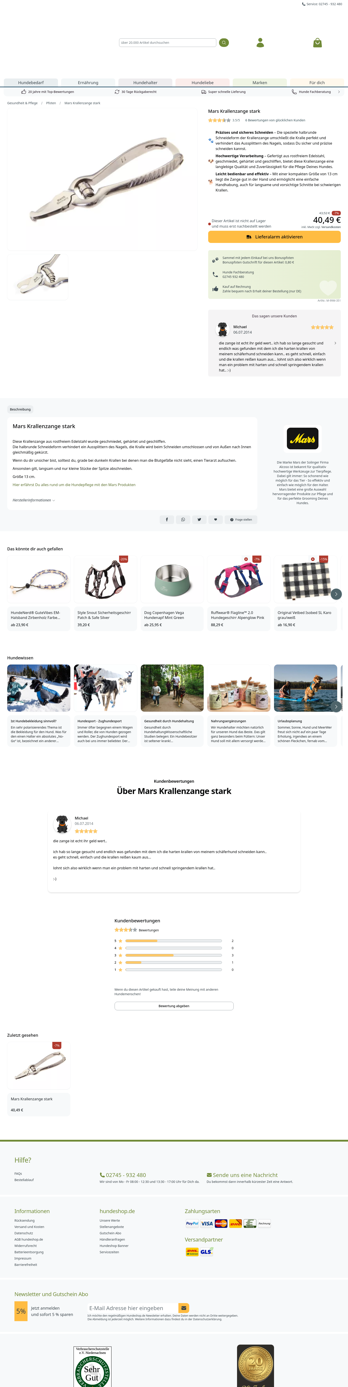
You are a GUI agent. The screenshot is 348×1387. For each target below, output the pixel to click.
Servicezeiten (109, 1200)
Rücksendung (24, 1169)
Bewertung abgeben (174, 954)
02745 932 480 (233, 225)
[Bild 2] (37, 226)
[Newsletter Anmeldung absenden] (183, 1257)
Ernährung (88, 31)
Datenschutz (23, 1181)
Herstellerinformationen (34, 448)
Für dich (317, 31)
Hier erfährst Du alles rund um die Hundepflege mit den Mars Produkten (74, 433)
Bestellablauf (24, 1128)
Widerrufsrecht (25, 1194)
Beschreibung (20, 358)
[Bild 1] (102, 128)
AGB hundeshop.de (28, 1188)
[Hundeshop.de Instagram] (164, 1373)
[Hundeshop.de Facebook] (144, 1373)
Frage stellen (241, 468)
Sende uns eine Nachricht (242, 1123)
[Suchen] (224, 17)
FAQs (18, 1122)
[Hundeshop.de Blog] (184, 1373)
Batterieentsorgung (29, 1200)
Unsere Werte (110, 1169)
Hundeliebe (203, 31)
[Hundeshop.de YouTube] (204, 1373)
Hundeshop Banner (114, 1194)
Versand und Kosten (29, 1175)
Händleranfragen (112, 1188)
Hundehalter (145, 31)
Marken (260, 31)
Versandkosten (331, 176)
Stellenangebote (112, 1175)
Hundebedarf (31, 31)
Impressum (22, 1207)
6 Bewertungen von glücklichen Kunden (275, 69)
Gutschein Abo (110, 1181)
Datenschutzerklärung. (207, 1268)
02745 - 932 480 (123, 1123)
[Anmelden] (260, 17)
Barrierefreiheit (25, 1213)
